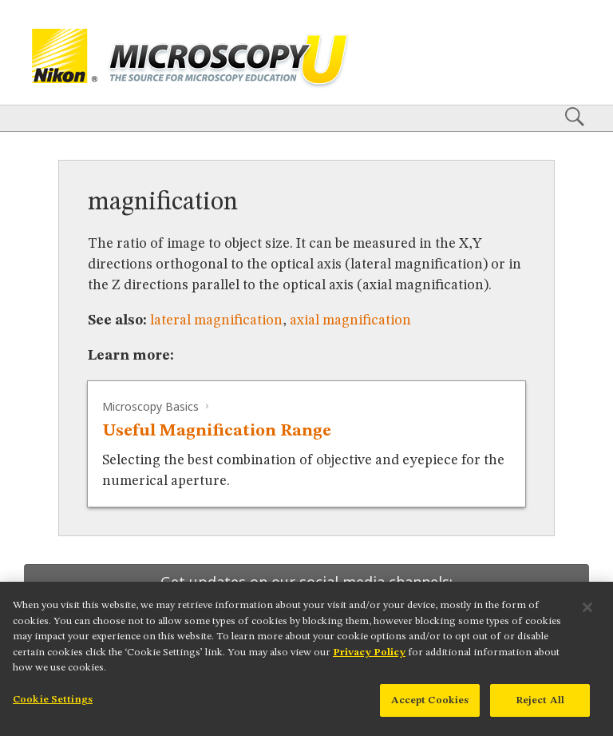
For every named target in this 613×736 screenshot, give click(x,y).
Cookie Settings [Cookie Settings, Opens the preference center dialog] (53, 711)
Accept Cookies (430, 711)
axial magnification (350, 320)
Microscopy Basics (150, 406)
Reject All (540, 711)
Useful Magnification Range (216, 431)
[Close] (587, 618)
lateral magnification (216, 320)
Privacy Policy (369, 663)
